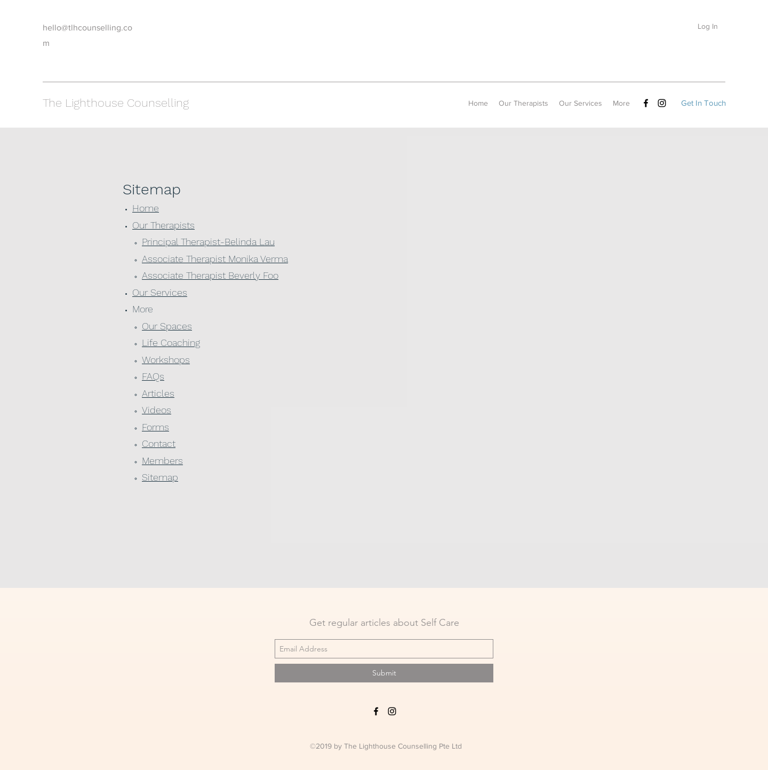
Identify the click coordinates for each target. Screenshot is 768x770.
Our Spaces (167, 326)
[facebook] (646, 103)
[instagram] (662, 103)
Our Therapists (163, 225)
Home (145, 208)
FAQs (153, 376)
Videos (156, 409)
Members (162, 460)
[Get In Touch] (703, 103)
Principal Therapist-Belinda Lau (208, 241)
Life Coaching (171, 342)
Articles (158, 393)
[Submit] (384, 673)
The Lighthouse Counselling (116, 102)
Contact (158, 443)
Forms (155, 427)
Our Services (159, 292)
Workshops (166, 359)
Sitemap (160, 477)
